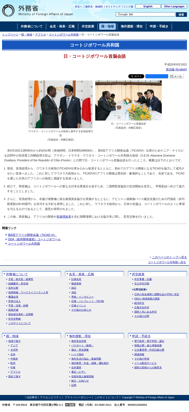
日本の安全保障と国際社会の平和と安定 (156, 294)
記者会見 (76, 279)
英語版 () (176, 69)
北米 (12, 354)
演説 (73, 292)
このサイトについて (19, 323)
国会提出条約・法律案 (20, 314)
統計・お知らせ (80, 381)
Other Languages (174, 6)
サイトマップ (112, 6)
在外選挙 (76, 367)
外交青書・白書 (143, 279)
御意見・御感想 (94, 6)
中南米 (14, 359)
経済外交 (139, 303)
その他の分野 (141, 316)
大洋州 (14, 350)
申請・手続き (141, 336)
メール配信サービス (145, 363)
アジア (14, 345)
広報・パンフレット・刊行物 (87, 301)
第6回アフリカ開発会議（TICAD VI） (32, 235)
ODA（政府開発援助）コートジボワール (34, 239)
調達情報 (139, 354)
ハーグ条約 (77, 354)
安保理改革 (64, 216)
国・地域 (26, 34)
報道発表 (76, 283)
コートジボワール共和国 (64, 34)
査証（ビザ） (78, 372)
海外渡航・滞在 (80, 336)
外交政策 (138, 274)
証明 (73, 385)
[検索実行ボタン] (181, 14)
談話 (73, 288)
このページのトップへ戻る (169, 257)
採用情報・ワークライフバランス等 (28, 292)
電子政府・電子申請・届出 (149, 341)
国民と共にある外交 (145, 312)
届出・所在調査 (80, 350)
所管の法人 (14, 301)
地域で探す (14, 341)
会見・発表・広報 (81, 274)
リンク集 (128, 6)
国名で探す (14, 376)
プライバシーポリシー (77, 397)
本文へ (78, 6)
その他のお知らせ (81, 310)
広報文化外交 (141, 307)
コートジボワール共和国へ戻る (167, 262)
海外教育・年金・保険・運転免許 (90, 363)
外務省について (17, 274)
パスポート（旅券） (82, 345)
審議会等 (13, 297)
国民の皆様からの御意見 (148, 367)
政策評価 (13, 310)
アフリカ (40, 34)
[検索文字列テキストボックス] (145, 14)
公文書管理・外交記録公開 (149, 350)
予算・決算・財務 (18, 305)
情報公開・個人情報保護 (148, 345)
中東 (12, 367)
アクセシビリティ (51, 397)
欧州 (12, 363)
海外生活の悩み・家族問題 (86, 359)
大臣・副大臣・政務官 (20, 279)
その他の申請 (141, 359)
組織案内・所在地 (18, 283)
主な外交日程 (141, 283)
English (147, 6)
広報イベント (78, 305)
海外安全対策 (78, 341)
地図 (71, 404)
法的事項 (31, 397)
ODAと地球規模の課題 (147, 298)
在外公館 (13, 288)
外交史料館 (14, 319)
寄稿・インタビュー (82, 297)
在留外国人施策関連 (82, 376)
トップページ (10, 34)
